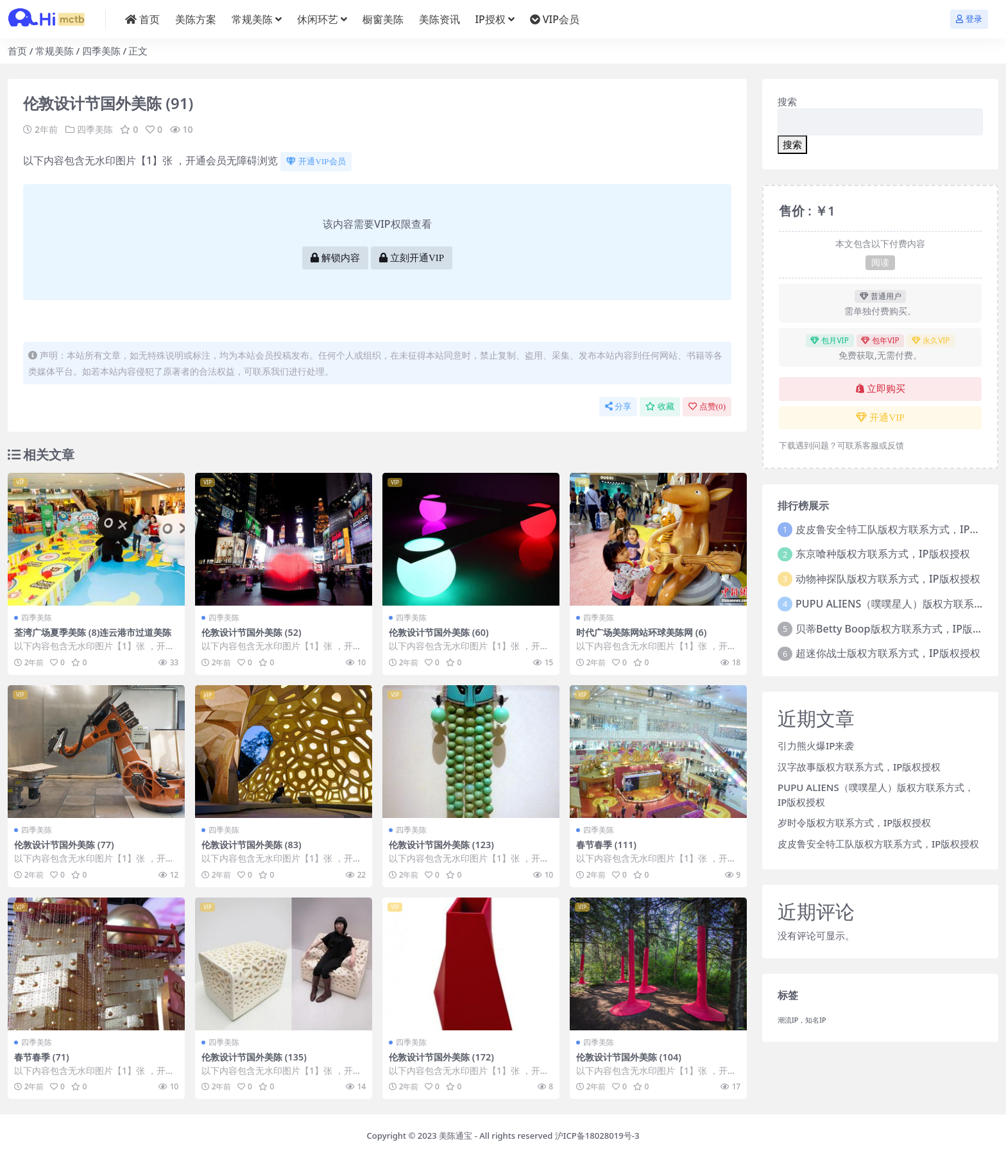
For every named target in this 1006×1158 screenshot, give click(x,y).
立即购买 (880, 389)
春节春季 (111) (608, 844)
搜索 (787, 101)
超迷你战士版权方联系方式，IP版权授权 (888, 653)
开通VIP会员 (315, 161)
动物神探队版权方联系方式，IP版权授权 (888, 579)
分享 (618, 406)
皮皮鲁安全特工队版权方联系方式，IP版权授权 (878, 843)
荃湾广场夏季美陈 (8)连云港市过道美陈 (93, 638)
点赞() (707, 406)
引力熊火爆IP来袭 (816, 745)
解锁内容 (335, 258)
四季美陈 (101, 50)
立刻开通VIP (411, 258)
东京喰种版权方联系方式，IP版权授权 (882, 554)
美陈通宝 (455, 1135)
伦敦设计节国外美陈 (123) (445, 844)
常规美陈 (54, 50)
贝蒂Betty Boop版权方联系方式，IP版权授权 (899, 629)
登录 (969, 19)
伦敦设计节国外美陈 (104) (632, 1056)
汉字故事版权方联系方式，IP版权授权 (859, 766)
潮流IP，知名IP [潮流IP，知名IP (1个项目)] (802, 1020)
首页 (17, 50)
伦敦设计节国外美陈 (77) (67, 844)
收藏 (659, 406)
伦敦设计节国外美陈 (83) (254, 844)
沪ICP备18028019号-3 (597, 1135)
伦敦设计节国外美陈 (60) (442, 632)
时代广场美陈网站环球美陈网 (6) (645, 632)
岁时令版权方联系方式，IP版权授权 (854, 822)
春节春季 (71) (43, 1056)
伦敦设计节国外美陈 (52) (254, 632)
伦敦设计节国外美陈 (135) (257, 1056)
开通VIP (880, 418)
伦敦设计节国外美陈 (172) (445, 1056)
